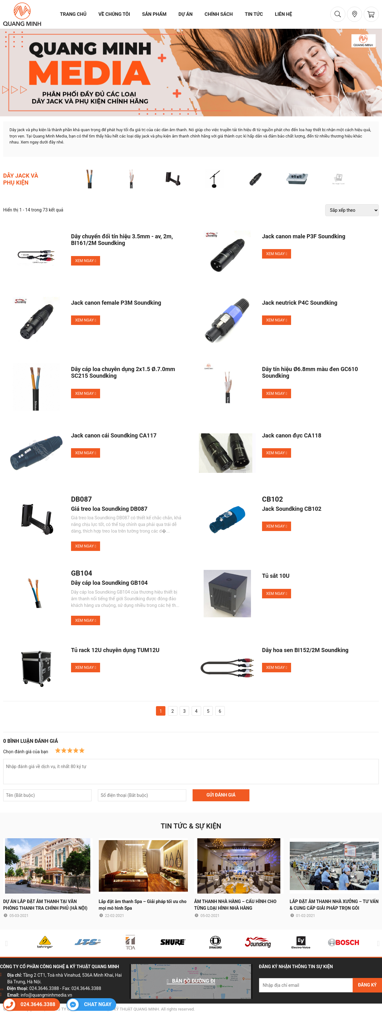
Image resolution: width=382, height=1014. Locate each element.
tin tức (254, 14)
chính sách (219, 14)
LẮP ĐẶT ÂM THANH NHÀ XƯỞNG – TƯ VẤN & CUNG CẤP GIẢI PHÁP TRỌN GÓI (334, 905)
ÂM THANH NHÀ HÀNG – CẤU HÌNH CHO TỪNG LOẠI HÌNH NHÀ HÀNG (235, 905)
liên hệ (283, 14)
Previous (5, 943)
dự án (185, 14)
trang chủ (73, 14)
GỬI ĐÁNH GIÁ (221, 794)
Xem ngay (85, 261)
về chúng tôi (114, 14)
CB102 (272, 499)
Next (377, 943)
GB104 (81, 573)
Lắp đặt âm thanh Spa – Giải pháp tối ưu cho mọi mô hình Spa (143, 905)
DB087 (81, 499)
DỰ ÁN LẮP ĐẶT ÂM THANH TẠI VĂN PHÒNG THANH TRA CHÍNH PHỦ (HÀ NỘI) (45, 905)
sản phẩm (154, 14)
